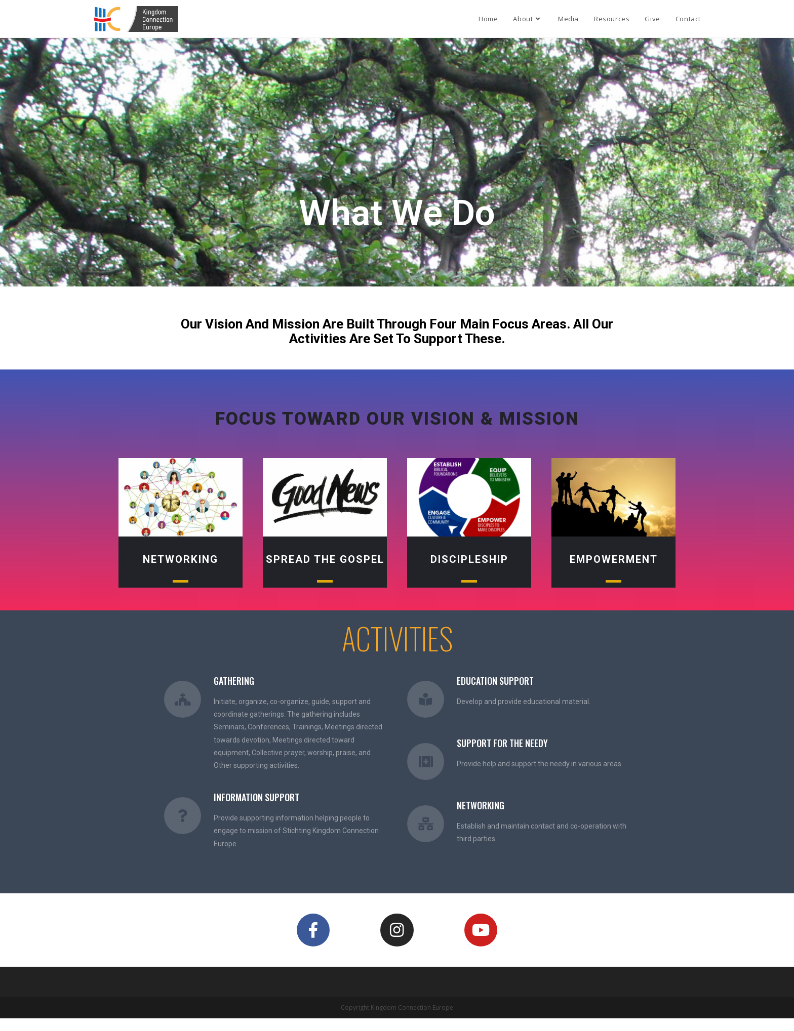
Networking (180, 559)
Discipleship (469, 559)
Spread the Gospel (324, 559)
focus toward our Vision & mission (397, 418)
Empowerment (613, 559)
